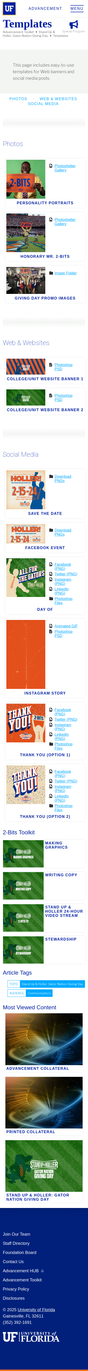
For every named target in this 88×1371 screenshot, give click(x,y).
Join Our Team (16, 1234)
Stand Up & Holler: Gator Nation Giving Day (29, 34)
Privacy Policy (16, 1289)
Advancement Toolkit (18, 32)
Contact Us (13, 1261)
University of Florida (36, 1309)
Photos (18, 99)
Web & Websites (58, 99)
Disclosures (14, 1298)
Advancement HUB (21, 1270)
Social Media (43, 104)
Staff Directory (16, 1243)
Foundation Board (19, 1252)
